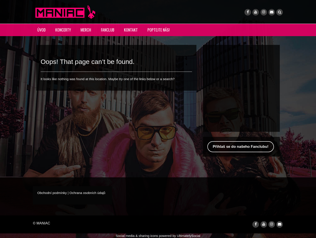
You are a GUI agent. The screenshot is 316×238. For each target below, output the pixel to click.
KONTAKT (131, 30)
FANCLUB (107, 30)
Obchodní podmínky (52, 193)
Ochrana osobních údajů (87, 193)
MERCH (86, 30)
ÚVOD (41, 30)
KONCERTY (63, 30)
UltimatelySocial (188, 236)
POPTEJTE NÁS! (158, 30)
